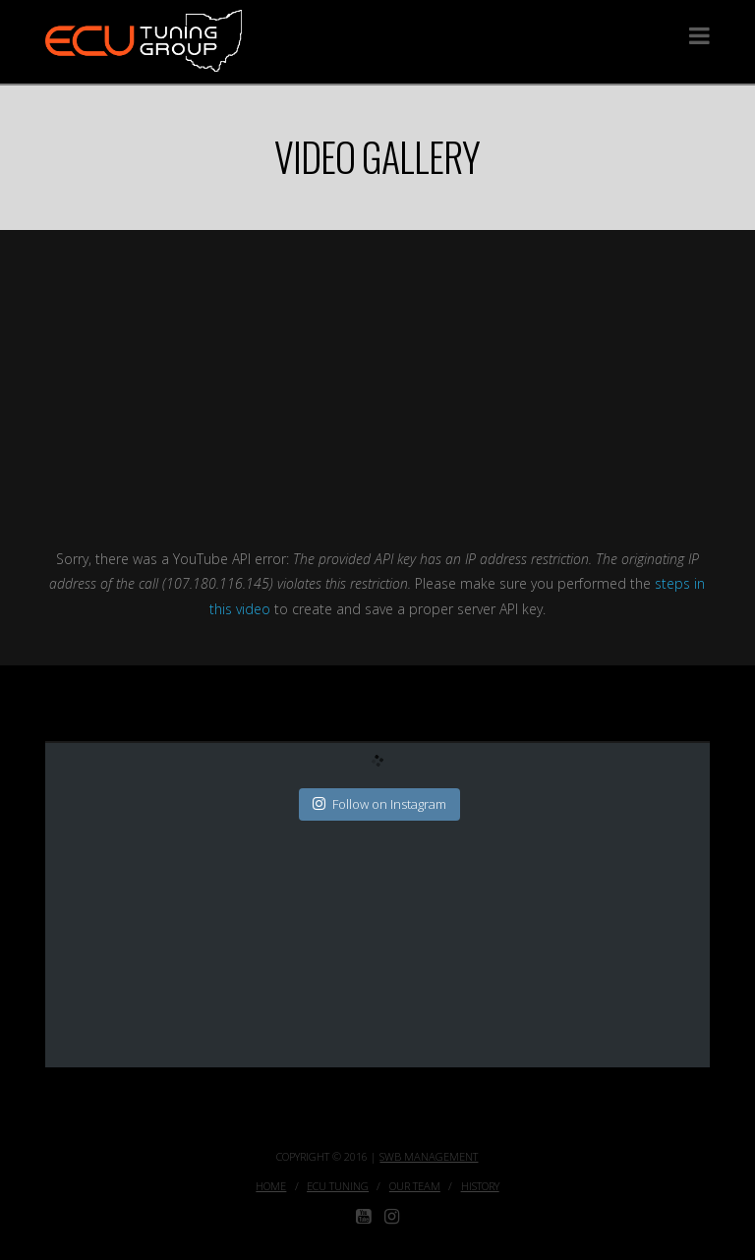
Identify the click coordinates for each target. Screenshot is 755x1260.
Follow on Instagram (379, 804)
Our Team (414, 1186)
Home (271, 1186)
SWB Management (428, 1156)
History (480, 1186)
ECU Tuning (338, 1186)
